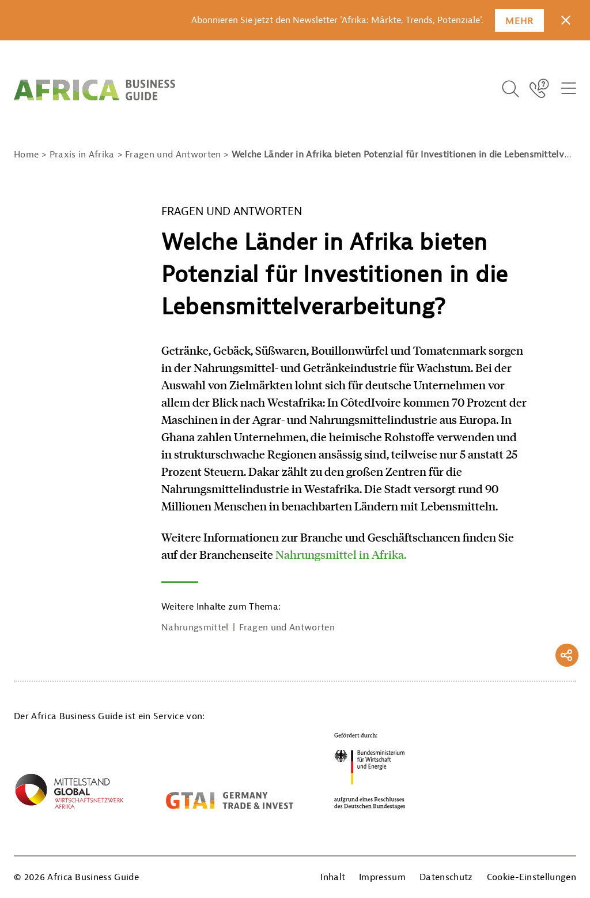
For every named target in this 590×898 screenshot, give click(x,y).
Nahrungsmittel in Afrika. (340, 554)
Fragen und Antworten (287, 627)
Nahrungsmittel (194, 627)
